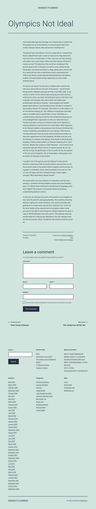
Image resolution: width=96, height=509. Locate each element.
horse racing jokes (70, 371)
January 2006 (12, 421)
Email (52, 282)
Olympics (70, 240)
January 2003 (12, 478)
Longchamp (81, 357)
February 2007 (13, 405)
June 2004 (11, 438)
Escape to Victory (42, 368)
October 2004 (12, 427)
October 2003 (12, 455)
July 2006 (11, 410)
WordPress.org (69, 391)
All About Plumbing (42, 382)
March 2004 (12, 444)
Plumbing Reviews (42, 405)
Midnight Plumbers (48, 8)
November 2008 (13, 391)
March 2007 (12, 402)
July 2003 (11, 464)
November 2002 (13, 483)
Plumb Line (40, 402)
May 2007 (11, 396)
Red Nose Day (83, 371)
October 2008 (12, 393)
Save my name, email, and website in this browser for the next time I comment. (49, 302)
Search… (11, 350)
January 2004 (12, 447)
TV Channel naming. (42, 365)
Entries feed (68, 385)
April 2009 (11, 382)
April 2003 (11, 469)
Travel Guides (40, 410)
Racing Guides (41, 407)
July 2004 (11, 436)
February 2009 (13, 388)
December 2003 (13, 450)
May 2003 (11, 466)
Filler (37, 354)
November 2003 (13, 452)
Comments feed (69, 388)
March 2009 (12, 385)
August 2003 (12, 461)
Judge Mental (40, 391)
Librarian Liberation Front (44, 396)
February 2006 (13, 419)
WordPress (83, 501)
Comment (26, 261)
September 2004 (13, 430)
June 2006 (11, 413)
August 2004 (12, 433)
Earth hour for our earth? (44, 357)
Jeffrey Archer (63, 240)
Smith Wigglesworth (76, 354)
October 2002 (12, 486)
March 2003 (12, 472)
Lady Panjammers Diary (44, 393)
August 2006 (12, 407)
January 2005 (12, 424)
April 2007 (11, 399)
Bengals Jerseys (69, 357)
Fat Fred (38, 388)
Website (25, 292)
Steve (66, 354)
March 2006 (12, 416)
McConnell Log (41, 399)
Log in (66, 382)
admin (26, 237)
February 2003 (13, 475)
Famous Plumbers (42, 385)
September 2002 (13, 489)
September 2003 (13, 458)
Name (25, 282)
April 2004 (11, 441)
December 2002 (13, 481)
